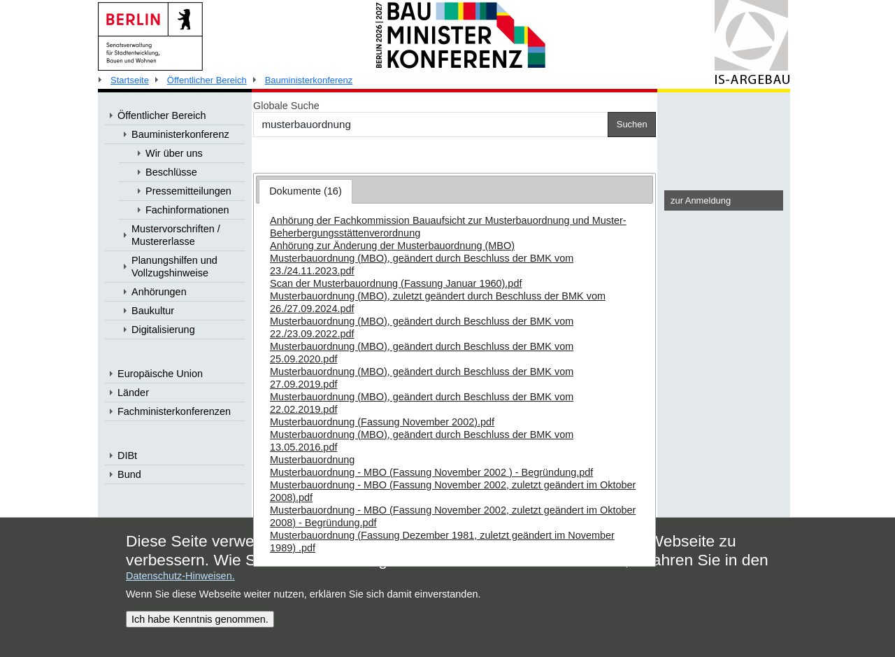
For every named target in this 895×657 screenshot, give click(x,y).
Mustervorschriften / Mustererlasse (175, 235)
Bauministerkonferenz (309, 80)
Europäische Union (160, 373)
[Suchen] (430, 124)
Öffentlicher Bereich (207, 80)
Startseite (129, 80)
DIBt (127, 455)
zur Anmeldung (701, 200)
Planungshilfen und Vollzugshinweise (174, 266)
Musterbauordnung (312, 459)
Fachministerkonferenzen (174, 411)
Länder (133, 392)
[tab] (305, 191)
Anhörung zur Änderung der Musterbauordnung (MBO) (392, 245)
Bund (129, 474)
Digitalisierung (163, 329)
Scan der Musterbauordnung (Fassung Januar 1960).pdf (396, 283)
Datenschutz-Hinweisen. (180, 575)
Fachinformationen (187, 210)
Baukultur (152, 310)
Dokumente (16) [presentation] (305, 191)
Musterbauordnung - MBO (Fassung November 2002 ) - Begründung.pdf (431, 472)
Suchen (632, 124)
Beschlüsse (171, 172)
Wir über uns (174, 153)
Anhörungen (159, 291)
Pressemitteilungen (188, 191)
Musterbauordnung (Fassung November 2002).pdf (382, 422)
